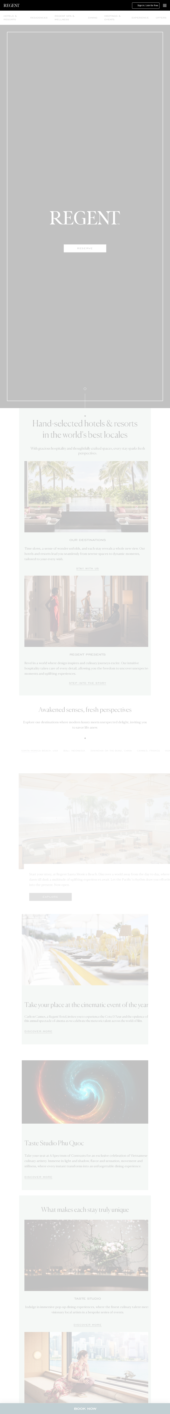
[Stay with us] (87, 568)
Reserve (85, 248)
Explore (65, 897)
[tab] (89, 752)
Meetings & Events (112, 18)
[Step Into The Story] (87, 683)
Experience (140, 18)
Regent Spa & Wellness (64, 18)
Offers (161, 18)
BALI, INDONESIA (89, 751)
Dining (92, 18)
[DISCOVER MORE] (38, 1031)
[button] (164, 5)
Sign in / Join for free (145, 5)
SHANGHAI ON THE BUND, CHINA (126, 751)
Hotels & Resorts (10, 18)
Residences (39, 18)
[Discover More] (88, 1325)
